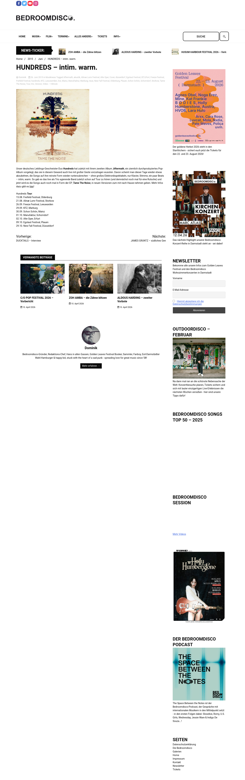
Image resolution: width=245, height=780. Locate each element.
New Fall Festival (102, 81)
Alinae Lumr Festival (90, 77)
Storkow (155, 81)
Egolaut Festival (133, 77)
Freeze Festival (157, 77)
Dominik (21, 77)
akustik (77, 77)
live (59, 81)
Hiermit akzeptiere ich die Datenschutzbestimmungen (188, 302)
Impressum (179, 758)
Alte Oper (104, 77)
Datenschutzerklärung (184, 744)
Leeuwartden (51, 81)
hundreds (35, 81)
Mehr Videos (179, 534)
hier (32, 186)
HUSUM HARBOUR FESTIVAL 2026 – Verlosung (209, 52)
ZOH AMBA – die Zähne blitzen (87, 52)
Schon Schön (134, 81)
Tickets (102, 36)
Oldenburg (115, 81)
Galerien (177, 751)
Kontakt (177, 762)
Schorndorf (146, 81)
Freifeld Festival (23, 81)
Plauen (124, 81)
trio (32, 84)
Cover (112, 77)
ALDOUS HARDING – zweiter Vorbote (144, 52)
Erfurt (147, 77)
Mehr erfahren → (91, 365)
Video (45, 84)
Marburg (84, 81)
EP (142, 77)
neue (91, 81)
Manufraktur (73, 81)
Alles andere (83, 36)
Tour (28, 84)
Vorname (177, 278)
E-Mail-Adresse (181, 289)
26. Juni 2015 (36, 77)
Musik (35, 36)
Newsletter (178, 766)
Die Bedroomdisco (182, 748)
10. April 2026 (27, 307)
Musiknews (51, 77)
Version (38, 84)
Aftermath (68, 77)
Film (48, 36)
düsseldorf (120, 77)
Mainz (65, 81)
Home (22, 36)
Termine (63, 36)
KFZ (42, 81)
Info (116, 36)
